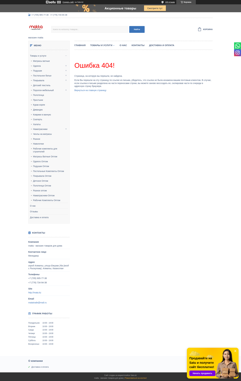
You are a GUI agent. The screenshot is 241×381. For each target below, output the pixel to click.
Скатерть (37, 119)
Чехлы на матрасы (42, 134)
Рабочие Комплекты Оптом (46, 200)
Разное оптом (40, 190)
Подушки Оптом (41, 166)
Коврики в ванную (42, 114)
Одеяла (37, 66)
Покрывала (38, 80)
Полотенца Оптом (42, 185)
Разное (36, 139)
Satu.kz (133, 375)
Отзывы (34, 211)
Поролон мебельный (43, 90)
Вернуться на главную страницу (90, 90)
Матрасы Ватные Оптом (45, 156)
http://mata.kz (34, 292)
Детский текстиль (41, 85)
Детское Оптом (40, 181)
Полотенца (38, 95)
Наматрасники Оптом (44, 195)
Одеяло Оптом (40, 161)
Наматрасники (40, 129)
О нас (33, 206)
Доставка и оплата (39, 217)
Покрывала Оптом (42, 176)
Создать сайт (68, 2)
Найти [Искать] (137, 29)
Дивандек (38, 109)
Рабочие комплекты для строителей (45, 150)
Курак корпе (39, 105)
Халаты (37, 124)
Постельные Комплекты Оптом (48, 171)
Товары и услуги (38, 56)
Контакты (138, 45)
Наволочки (38, 144)
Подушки (37, 70)
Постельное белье (42, 75)
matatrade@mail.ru (37, 302)
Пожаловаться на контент (136, 378)
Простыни (38, 100)
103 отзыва (170, 2)
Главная (80, 45)
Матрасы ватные (41, 61)
